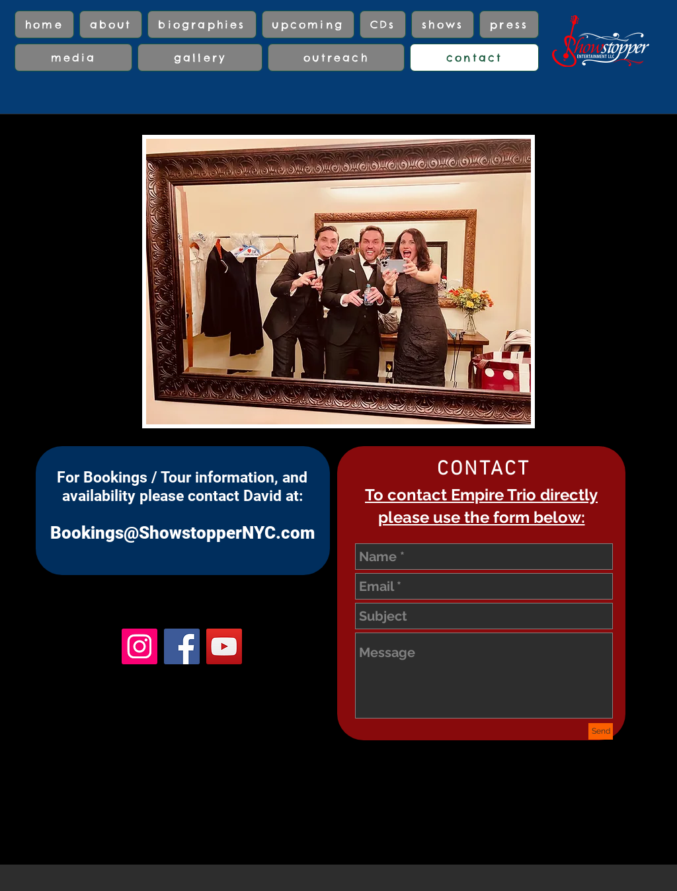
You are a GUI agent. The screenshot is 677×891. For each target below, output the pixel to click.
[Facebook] (182, 646)
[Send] (600, 731)
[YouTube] (224, 646)
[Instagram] (139, 646)
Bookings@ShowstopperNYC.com (182, 533)
